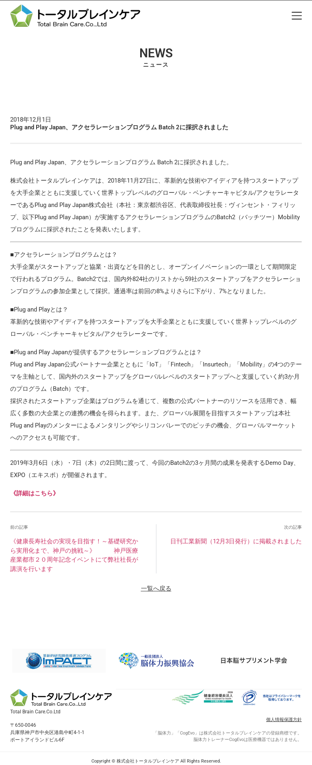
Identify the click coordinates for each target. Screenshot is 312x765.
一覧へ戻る (156, 588)
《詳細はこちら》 (34, 493)
